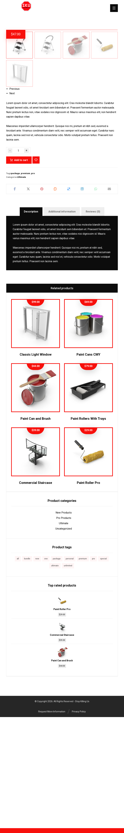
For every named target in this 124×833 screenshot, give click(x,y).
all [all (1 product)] (18, 670)
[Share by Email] (109, 300)
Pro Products (63, 629)
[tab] (31, 322)
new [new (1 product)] (37, 670)
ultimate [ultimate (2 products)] (55, 677)
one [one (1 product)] (46, 670)
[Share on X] (28, 300)
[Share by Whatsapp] (96, 300)
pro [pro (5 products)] (93, 670)
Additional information (62, 322)
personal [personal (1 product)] (70, 670)
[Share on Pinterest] (42, 300)
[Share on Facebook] (15, 300)
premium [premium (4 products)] (83, 670)
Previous (14, 200)
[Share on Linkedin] (82, 300)
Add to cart (21, 271)
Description (31, 322)
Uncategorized (63, 639)
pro (33, 284)
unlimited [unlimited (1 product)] (68, 677)
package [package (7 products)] (57, 670)
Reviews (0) (93, 322)
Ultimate (21, 288)
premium (25, 284)
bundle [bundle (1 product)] (27, 670)
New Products (64, 623)
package (15, 284)
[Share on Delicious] (69, 300)
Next (12, 204)
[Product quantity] (18, 261)
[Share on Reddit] (55, 300)
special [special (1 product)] (103, 670)
